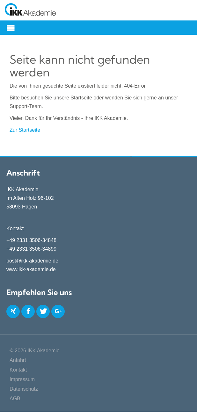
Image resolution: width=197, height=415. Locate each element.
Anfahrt (18, 360)
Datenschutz (24, 389)
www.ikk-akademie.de (31, 269)
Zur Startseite (25, 130)
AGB (15, 398)
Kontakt (18, 369)
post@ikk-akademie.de (32, 260)
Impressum (22, 379)
